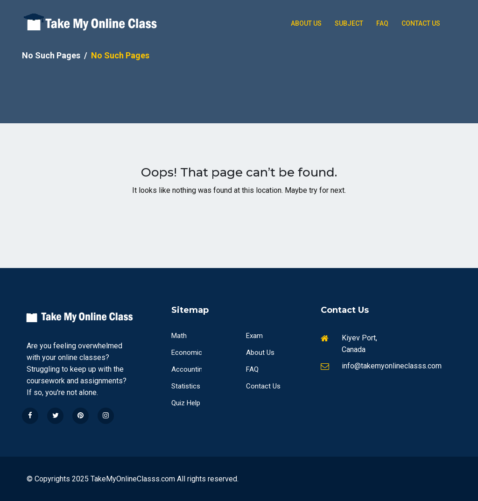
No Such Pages (51, 55)
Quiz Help (185, 403)
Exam (254, 336)
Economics (188, 352)
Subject (349, 23)
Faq (382, 23)
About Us (306, 23)
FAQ (252, 369)
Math (179, 336)
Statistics (185, 386)
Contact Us (420, 23)
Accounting (188, 369)
